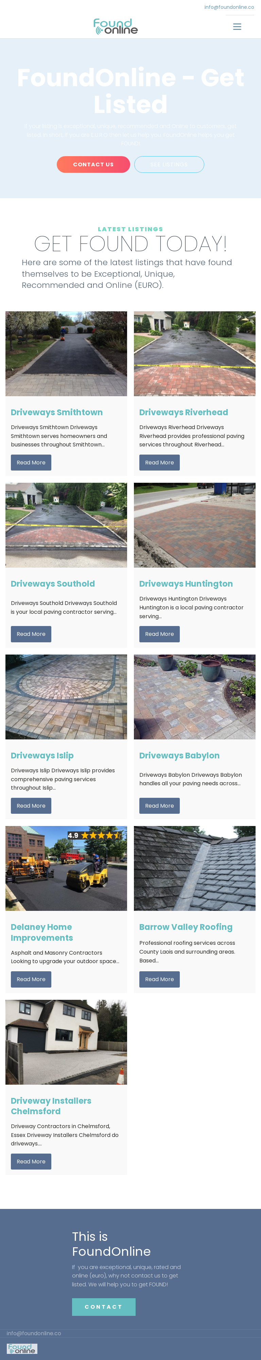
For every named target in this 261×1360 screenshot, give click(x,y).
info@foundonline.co (229, 7)
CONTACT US (93, 164)
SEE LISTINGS (169, 164)
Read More (31, 462)
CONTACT (104, 1307)
